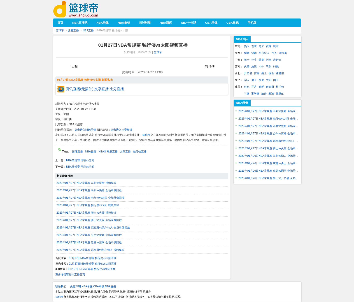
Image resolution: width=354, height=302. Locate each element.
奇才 (261, 46)
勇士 (254, 80)
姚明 (261, 86)
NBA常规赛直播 (108, 151)
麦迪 (271, 93)
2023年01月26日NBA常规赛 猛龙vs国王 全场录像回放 (271, 170)
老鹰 (254, 46)
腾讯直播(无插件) (79, 89)
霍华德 (255, 93)
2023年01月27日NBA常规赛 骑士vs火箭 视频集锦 (86, 212)
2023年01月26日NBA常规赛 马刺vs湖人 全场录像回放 (271, 155)
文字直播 (101, 89)
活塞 (268, 59)
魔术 (276, 46)
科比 (246, 86)
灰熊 (254, 66)
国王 (276, 80)
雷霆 (256, 73)
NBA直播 (88, 30)
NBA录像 (242, 102)
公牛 (254, 59)
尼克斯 (283, 53)
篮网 (254, 53)
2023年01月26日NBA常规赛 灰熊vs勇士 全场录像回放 (271, 163)
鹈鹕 (276, 66)
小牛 (261, 66)
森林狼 (280, 73)
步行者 (277, 59)
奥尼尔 (280, 93)
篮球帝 (82, 9)
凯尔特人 (264, 53)
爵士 (264, 73)
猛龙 (246, 53)
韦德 (246, 93)
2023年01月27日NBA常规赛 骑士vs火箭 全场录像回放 (89, 220)
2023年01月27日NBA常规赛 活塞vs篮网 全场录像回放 (89, 242)
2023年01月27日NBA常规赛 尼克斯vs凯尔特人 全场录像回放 (93, 227)
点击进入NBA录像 (85, 129)
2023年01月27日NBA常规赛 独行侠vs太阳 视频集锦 (87, 205)
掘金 (271, 73)
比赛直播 (73, 30)
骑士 (246, 59)
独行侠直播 (140, 151)
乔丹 (254, 86)
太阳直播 (125, 151)
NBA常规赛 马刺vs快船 (80, 166)
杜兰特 (280, 86)
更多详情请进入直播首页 (70, 274)
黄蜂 (268, 46)
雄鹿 (261, 59)
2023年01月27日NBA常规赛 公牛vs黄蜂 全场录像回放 (89, 235)
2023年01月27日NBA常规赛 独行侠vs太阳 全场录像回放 (90, 197)
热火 (246, 46)
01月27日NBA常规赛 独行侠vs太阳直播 (92, 258)
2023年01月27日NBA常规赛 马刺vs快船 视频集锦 (86, 182)
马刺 (268, 66)
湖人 (246, 80)
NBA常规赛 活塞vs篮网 (80, 160)
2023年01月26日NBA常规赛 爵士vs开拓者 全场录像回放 (272, 178)
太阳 (268, 80)
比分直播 (116, 89)
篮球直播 (77, 151)
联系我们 (60, 286)
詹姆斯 (270, 86)
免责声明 (75, 286)
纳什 (264, 93)
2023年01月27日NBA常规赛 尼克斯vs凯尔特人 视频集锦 (90, 249)
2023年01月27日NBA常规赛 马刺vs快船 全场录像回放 (89, 190)
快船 (261, 80)
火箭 (246, 66)
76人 (274, 53)
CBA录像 (98, 286)
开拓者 (248, 73)
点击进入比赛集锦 (121, 129)
